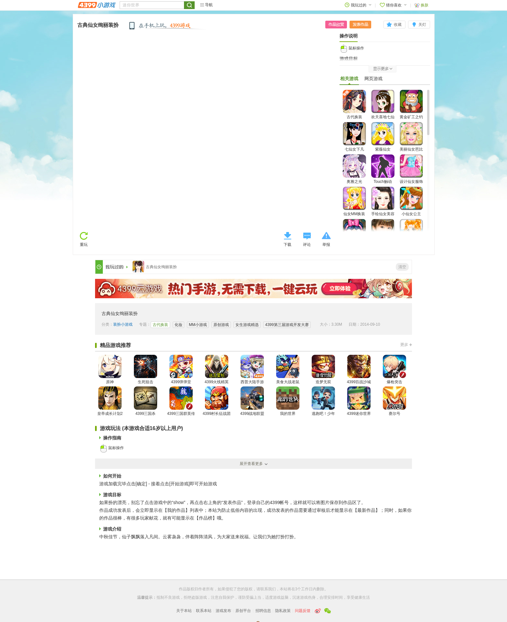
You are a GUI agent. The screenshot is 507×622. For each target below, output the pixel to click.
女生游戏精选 (247, 324)
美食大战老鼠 (287, 369)
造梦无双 (323, 369)
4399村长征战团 (217, 401)
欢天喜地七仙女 (382, 108)
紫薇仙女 (382, 137)
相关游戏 (349, 80)
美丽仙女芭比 (411, 137)
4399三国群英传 (181, 401)
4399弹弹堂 (181, 369)
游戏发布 (223, 610)
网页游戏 (373, 78)
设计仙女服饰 (411, 169)
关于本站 (184, 610)
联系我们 (268, 589)
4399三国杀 (145, 401)
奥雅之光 (354, 169)
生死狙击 (145, 369)
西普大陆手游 (252, 369)
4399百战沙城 (359, 369)
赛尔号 (394, 401)
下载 (287, 244)
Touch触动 (382, 169)
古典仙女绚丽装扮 (98, 25)
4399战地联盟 (252, 401)
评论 (307, 244)
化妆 (178, 324)
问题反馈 (302, 610)
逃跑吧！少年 (323, 401)
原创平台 (243, 610)
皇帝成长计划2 (110, 401)
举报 (326, 244)
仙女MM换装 (354, 201)
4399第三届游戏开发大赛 (287, 324)
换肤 (421, 5)
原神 (110, 369)
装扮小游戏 (123, 324)
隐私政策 (283, 610)
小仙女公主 (411, 201)
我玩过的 (358, 5)
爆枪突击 (394, 369)
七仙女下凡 (354, 137)
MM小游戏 (198, 324)
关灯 (422, 24)
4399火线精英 (217, 369)
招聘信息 (263, 610)
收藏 (398, 24)
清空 (402, 267)
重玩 (84, 244)
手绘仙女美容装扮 (382, 205)
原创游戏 (221, 324)
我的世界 (287, 401)
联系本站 (203, 610)
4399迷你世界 (359, 401)
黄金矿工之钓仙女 (411, 108)
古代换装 (354, 104)
